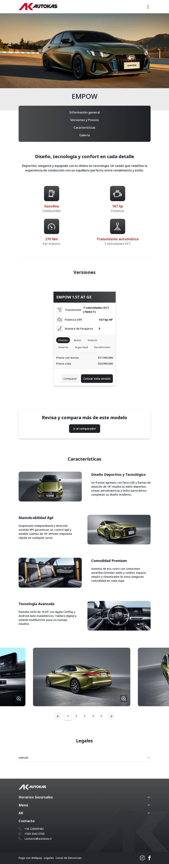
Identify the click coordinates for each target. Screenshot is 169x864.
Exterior (63, 347)
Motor (78, 340)
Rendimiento (102, 347)
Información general (84, 112)
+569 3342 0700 (34, 833)
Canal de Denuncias (69, 858)
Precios (63, 340)
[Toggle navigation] (148, 7)
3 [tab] (84, 716)
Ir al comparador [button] (84, 428)
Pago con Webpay (30, 858)
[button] (81, 677)
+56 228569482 (34, 829)
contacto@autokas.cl (38, 838)
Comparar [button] (70, 378)
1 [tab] (68, 716)
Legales (49, 858)
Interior (93, 340)
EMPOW (23, 757)
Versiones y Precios (84, 120)
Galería (84, 135)
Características (84, 127)
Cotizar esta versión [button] (97, 378)
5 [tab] (101, 716)
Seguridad (81, 347)
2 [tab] (76, 716)
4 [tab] (93, 716)
